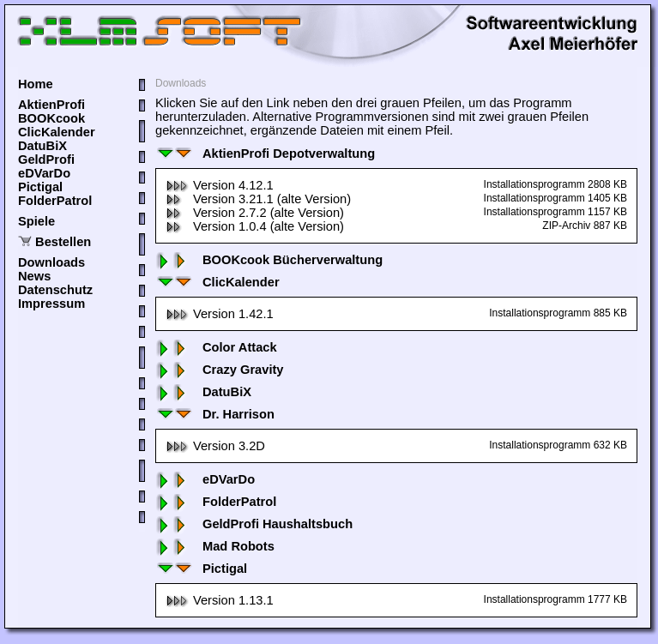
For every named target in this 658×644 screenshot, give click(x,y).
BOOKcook (51, 118)
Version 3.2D (215, 446)
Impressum (51, 303)
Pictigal (40, 187)
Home (35, 84)
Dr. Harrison (215, 414)
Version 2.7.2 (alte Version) (255, 213)
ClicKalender (56, 132)
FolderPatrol (55, 201)
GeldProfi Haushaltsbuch (254, 524)
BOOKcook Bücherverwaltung (269, 260)
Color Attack (216, 347)
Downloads (51, 262)
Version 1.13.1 (220, 600)
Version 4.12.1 (220, 185)
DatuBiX (42, 146)
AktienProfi (51, 104)
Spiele (36, 221)
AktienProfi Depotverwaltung (265, 153)
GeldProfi (46, 159)
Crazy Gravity (219, 369)
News (34, 276)
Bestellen (63, 242)
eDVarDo (44, 173)
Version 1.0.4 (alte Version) (255, 226)
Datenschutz (55, 290)
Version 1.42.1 (220, 314)
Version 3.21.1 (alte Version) (258, 199)
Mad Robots (215, 546)
